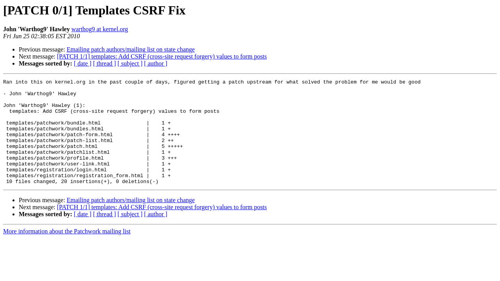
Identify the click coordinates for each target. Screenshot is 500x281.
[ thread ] (104, 63)
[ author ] (156, 63)
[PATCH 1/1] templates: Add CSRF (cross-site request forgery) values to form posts (162, 56)
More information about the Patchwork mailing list (66, 252)
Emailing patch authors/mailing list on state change (131, 49)
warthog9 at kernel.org (99, 29)
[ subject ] (130, 63)
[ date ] (82, 63)
